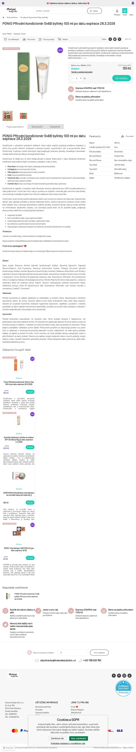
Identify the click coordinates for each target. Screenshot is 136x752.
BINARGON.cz (115, 747)
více (84, 58)
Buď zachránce (12, 17)
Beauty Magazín (77, 709)
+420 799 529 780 (92, 660)
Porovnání (31, 39)
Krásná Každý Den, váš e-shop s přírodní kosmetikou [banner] (13, 10)
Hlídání (65, 39)
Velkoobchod (76, 712)
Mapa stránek (128, 747)
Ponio (23, 34)
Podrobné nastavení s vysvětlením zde (68, 743)
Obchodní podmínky (43, 707)
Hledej (95, 11)
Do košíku (122, 78)
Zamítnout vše (57, 738)
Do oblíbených (13, 39)
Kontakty (39, 709)
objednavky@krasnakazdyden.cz (58, 660)
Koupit (30, 392)
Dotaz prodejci (48, 39)
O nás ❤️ (74, 707)
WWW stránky (99, 747)
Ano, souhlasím (78, 738)
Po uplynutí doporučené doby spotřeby (34, 17)
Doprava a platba (42, 712)
